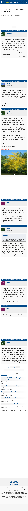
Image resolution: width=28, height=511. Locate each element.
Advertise (14, 481)
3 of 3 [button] (18, 367)
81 (4, 389)
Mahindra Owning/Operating (16, 406)
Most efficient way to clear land (11, 398)
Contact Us (14, 479)
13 (4, 401)
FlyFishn (3, 381)
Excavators (7, 394)
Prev (13, 367)
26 (4, 407)
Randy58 (3, 387)
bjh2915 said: (5, 235)
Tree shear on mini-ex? (8, 392)
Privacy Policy (14, 484)
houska (2, 394)
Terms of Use (14, 482)
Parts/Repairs (9, 387)
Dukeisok (3, 400)
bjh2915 (4, 15)
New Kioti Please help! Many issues (12, 386)
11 (4, 395)
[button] (1, 2)
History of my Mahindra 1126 (10, 404)
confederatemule (5, 406)
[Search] (26, 2)
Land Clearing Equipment (12, 400)
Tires (7, 381)
